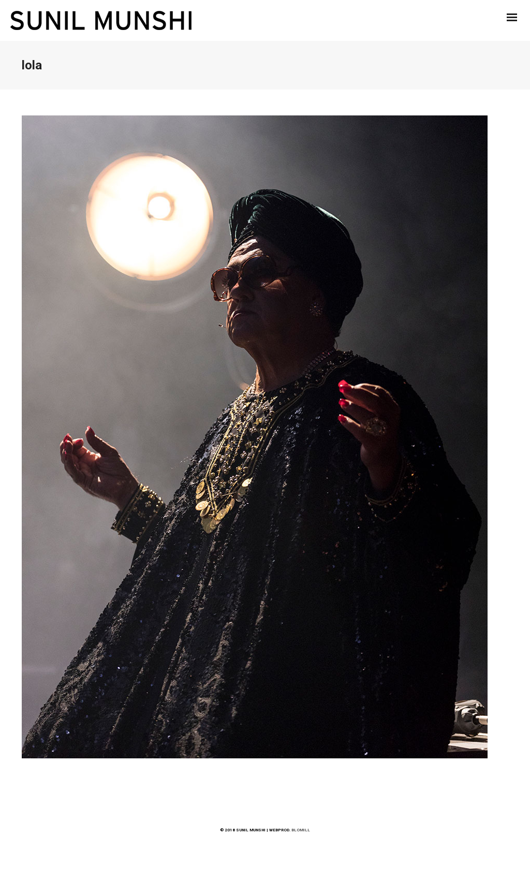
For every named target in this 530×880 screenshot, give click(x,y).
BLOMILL (300, 830)
